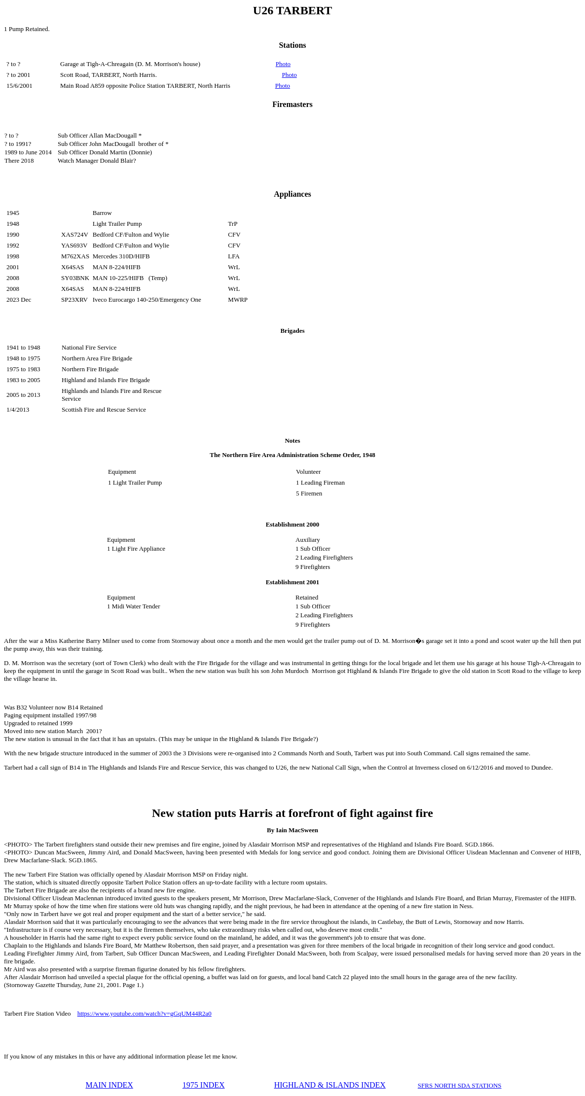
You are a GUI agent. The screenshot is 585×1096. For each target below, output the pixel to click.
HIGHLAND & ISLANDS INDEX (330, 1085)
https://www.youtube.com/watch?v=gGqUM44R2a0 (144, 1013)
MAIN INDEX (109, 1085)
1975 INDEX (204, 1085)
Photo (283, 64)
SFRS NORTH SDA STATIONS (460, 1085)
